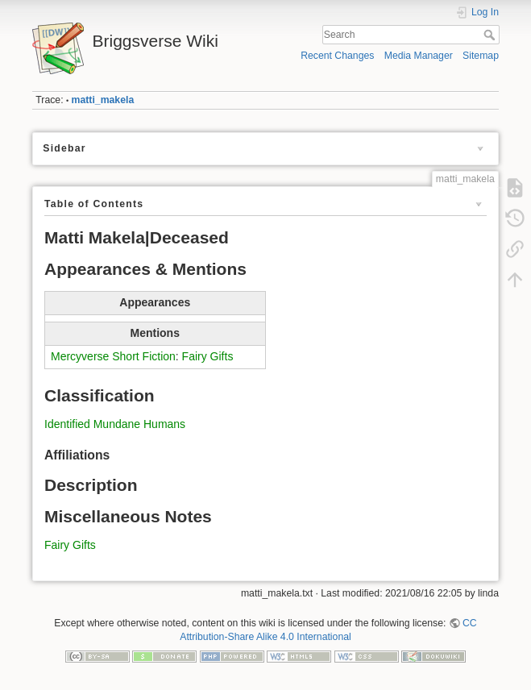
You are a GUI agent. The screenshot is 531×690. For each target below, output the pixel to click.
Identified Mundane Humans (114, 424)
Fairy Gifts (208, 356)
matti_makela (103, 100)
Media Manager (418, 55)
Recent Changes (337, 55)
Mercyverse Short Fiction (113, 356)
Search (491, 34)
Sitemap (481, 55)
